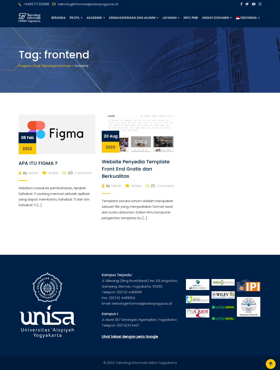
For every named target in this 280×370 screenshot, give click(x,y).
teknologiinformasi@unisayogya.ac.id (88, 4)
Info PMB (191, 18)
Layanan (170, 18)
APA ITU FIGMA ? (38, 163)
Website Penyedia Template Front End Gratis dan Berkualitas (136, 169)
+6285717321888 (36, 4)
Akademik (94, 18)
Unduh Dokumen (215, 18)
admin (33, 173)
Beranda (58, 18)
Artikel (53, 173)
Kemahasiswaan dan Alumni (132, 18)
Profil (75, 18)
